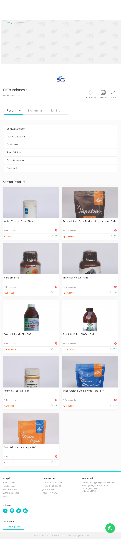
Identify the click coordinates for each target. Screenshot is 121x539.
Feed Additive (14, 152)
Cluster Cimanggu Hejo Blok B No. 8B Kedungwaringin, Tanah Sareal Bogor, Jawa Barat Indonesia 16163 (98, 486)
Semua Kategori (16, 128)
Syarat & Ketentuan (11, 493)
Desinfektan (14, 144)
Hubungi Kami (13, 526)
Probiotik (12, 168)
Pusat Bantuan (9, 486)
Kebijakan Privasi (10, 489)
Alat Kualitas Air (16, 136)
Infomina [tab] (54, 110)
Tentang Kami (9, 482)
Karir (5, 496)
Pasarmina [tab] (14, 110)
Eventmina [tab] (35, 110)
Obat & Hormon (16, 160)
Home (7, 23)
